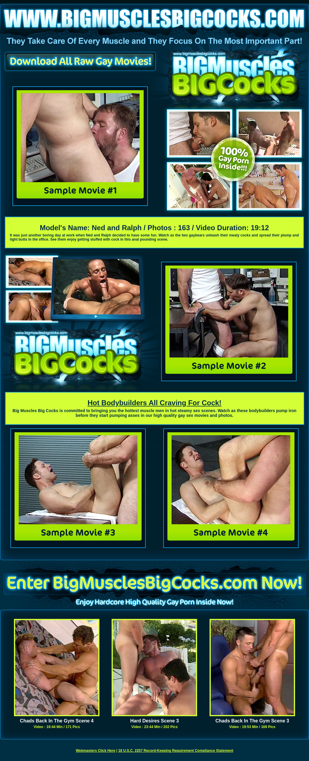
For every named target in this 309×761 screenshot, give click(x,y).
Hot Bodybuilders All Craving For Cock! (154, 403)
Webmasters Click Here (95, 751)
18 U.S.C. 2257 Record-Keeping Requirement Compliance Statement (175, 751)
